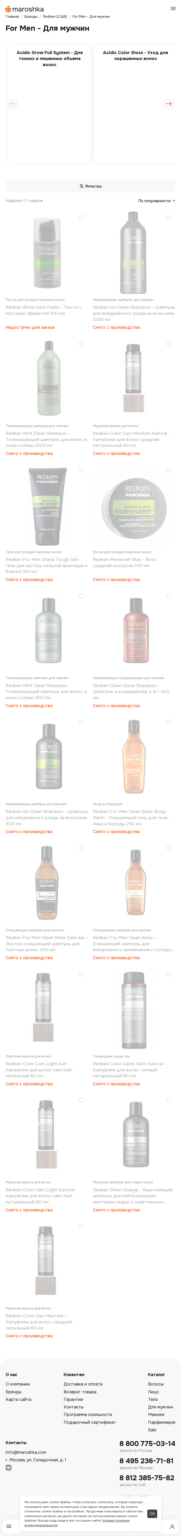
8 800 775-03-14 (147, 1444)
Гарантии (73, 1399)
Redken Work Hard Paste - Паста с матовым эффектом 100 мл (43, 310)
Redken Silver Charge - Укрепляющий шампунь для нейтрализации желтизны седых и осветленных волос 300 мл (133, 1196)
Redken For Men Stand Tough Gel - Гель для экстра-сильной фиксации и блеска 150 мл (46, 565)
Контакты (73, 1407)
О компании (18, 1384)
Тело (153, 1399)
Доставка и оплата (83, 1384)
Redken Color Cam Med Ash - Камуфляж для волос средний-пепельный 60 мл (40, 1322)
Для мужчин (160, 1407)
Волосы (156, 1384)
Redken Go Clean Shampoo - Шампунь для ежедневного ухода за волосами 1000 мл (134, 313)
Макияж (156, 1414)
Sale (152, 1430)
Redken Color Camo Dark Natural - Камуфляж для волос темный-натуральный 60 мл (129, 1070)
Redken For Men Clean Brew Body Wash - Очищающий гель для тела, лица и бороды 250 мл (131, 817)
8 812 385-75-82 (146, 1478)
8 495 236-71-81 (146, 1461)
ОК (152, 1513)
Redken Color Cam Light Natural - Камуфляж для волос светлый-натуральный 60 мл (41, 1196)
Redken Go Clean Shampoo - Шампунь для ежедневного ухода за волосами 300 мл (47, 817)
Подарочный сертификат (90, 1422)
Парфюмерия (161, 1422)
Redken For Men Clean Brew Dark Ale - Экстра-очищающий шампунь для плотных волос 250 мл (47, 944)
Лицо (153, 1392)
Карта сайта (18, 1399)
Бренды (13, 1392)
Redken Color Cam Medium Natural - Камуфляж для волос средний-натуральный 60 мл (131, 439)
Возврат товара (80, 1392)
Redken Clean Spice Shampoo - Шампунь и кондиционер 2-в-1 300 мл (131, 692)
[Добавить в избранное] (81, 218)
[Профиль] (172, 1527)
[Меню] (9, 1526)
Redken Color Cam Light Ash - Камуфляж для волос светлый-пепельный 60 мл (39, 1070)
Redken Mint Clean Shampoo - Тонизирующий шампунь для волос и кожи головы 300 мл (46, 692)
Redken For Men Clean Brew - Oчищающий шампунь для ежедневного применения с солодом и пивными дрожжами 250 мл (133, 944)
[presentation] (12, 103)
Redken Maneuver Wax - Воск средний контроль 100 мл (124, 563)
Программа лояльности (88, 1414)
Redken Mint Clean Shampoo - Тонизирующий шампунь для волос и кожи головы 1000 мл (46, 439)
